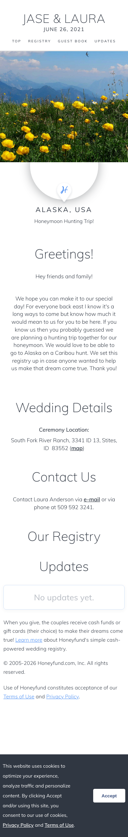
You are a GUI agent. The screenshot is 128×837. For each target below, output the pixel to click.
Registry (39, 41)
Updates (105, 41)
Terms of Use (18, 696)
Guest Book (73, 41)
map (77, 448)
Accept (109, 795)
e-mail (92, 499)
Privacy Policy (62, 696)
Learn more (28, 640)
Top (16, 41)
